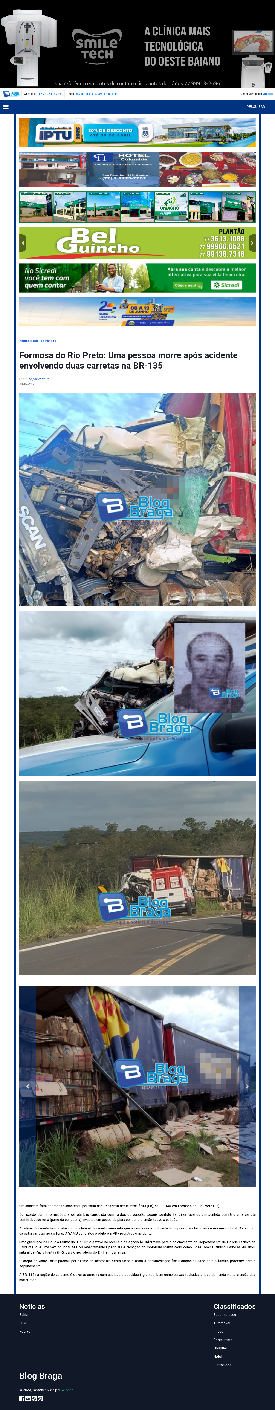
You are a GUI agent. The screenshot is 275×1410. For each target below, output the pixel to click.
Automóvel (222, 1323)
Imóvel (219, 1331)
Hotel (218, 1357)
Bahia (23, 1315)
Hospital (220, 1348)
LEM (22, 1323)
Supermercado (225, 1315)
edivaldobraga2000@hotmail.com (96, 93)
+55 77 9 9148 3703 (50, 93)
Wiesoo (268, 93)
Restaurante (223, 1340)
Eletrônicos (222, 1365)
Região (24, 1331)
